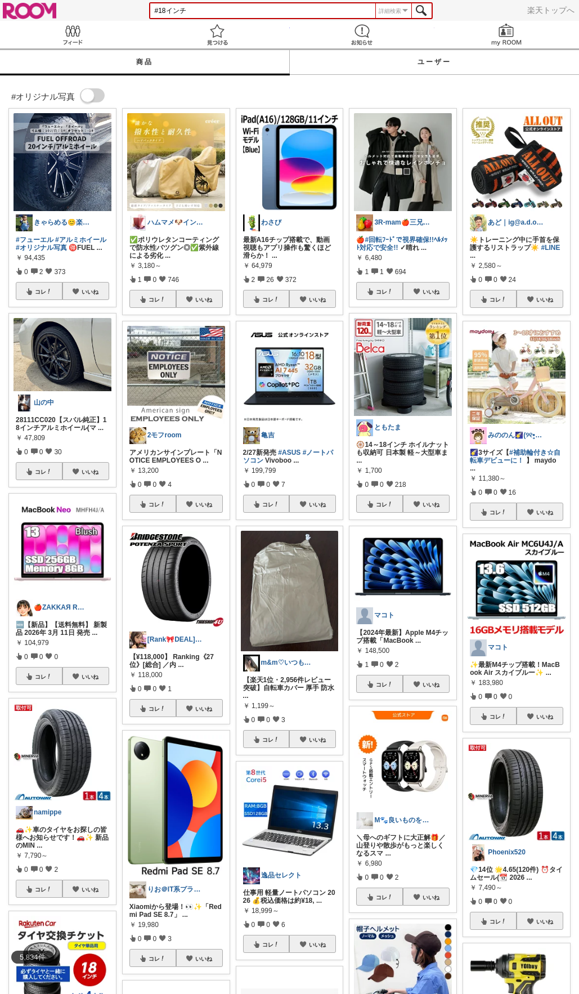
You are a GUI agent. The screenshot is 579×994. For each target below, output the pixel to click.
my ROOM (506, 34)
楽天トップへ (550, 10)
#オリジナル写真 (41, 248)
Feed (72, 34)
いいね (90, 291)
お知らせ (362, 34)
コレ (43, 291)
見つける (217, 34)
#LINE (550, 248)
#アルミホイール (80, 240)
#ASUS (289, 452)
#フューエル (34, 240)
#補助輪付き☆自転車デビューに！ (515, 456)
